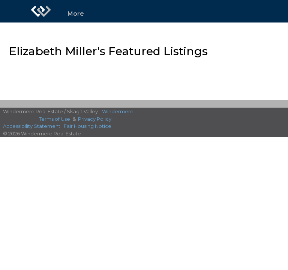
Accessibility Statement (31, 126)
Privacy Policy (94, 119)
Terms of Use (54, 119)
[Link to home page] (41, 11)
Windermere (118, 111)
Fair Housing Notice (87, 126)
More (76, 13)
